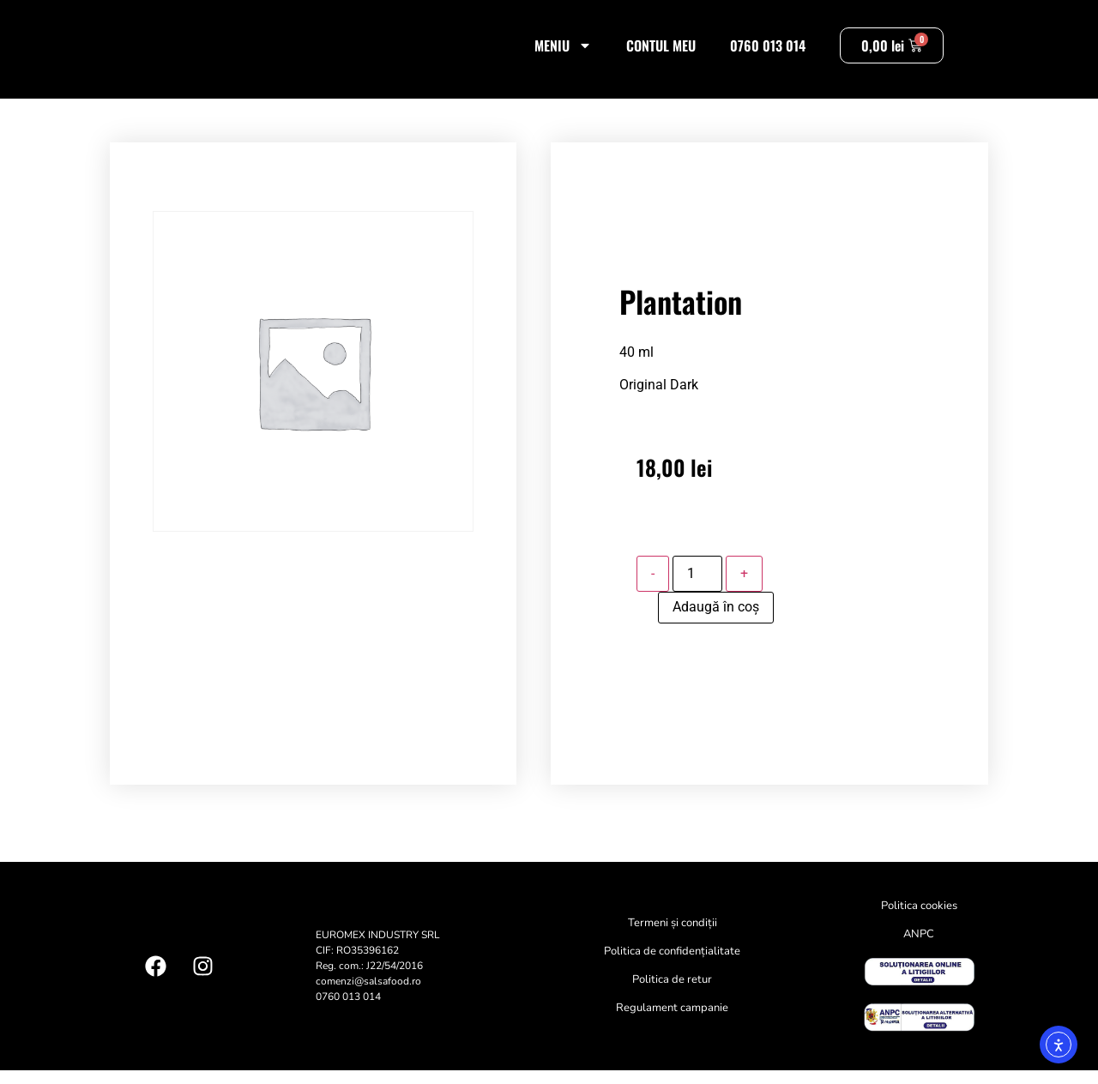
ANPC (918, 948)
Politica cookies (919, 920)
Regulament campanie (672, 1022)
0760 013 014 (767, 52)
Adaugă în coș (716, 621)
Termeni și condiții (672, 937)
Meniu (563, 52)
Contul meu (661, 52)
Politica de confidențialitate (672, 965)
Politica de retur (672, 994)
